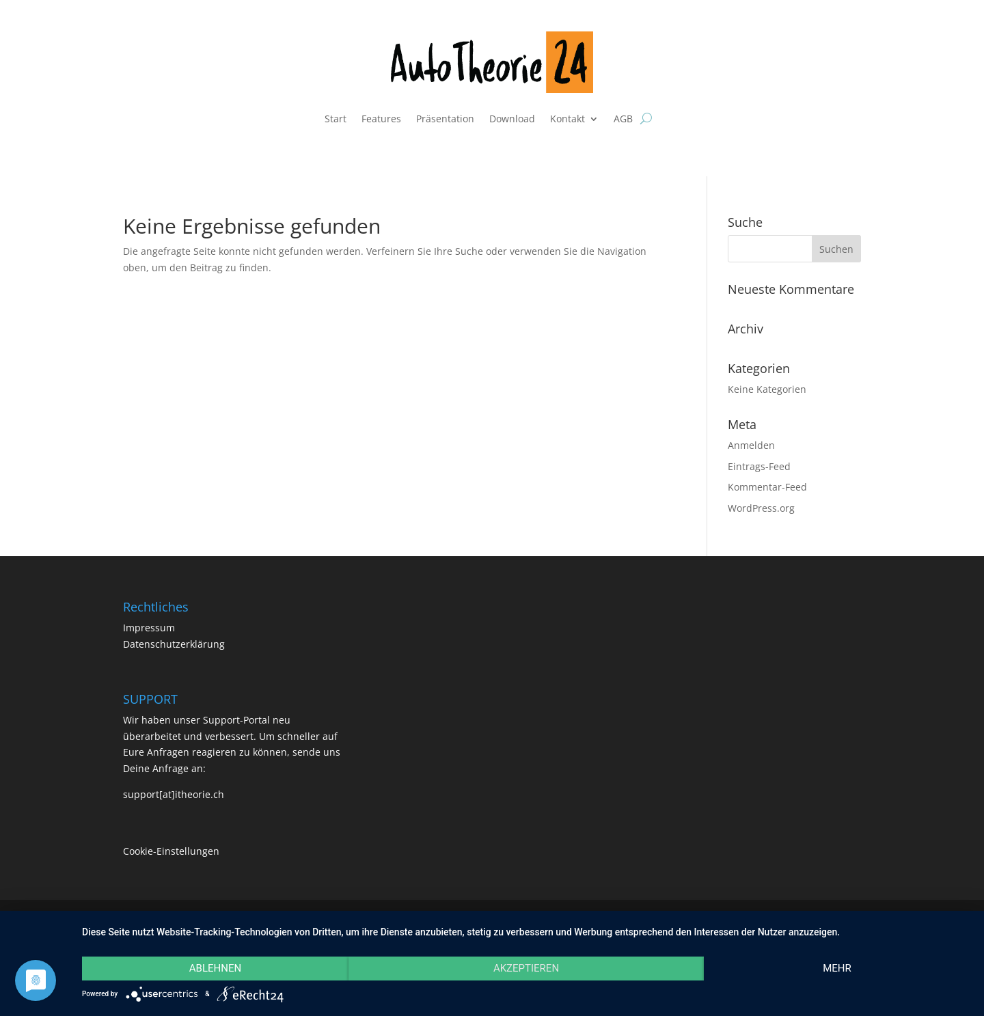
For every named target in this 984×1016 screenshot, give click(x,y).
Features (381, 118)
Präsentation (445, 118)
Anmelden (751, 445)
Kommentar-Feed (767, 486)
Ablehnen (215, 968)
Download (512, 118)
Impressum (149, 627)
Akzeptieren (526, 968)
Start (335, 118)
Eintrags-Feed (759, 466)
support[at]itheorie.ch (173, 794)
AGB (623, 118)
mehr (837, 968)
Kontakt (567, 118)
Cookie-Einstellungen (171, 851)
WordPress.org (761, 508)
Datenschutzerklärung (174, 643)
